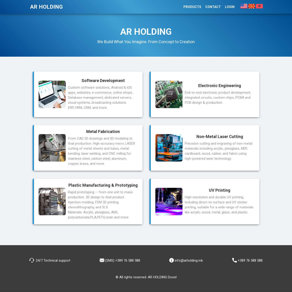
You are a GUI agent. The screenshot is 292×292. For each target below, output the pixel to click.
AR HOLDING (46, 7)
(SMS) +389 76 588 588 (120, 260)
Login (230, 7)
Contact (213, 7)
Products (192, 7)
